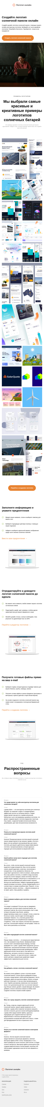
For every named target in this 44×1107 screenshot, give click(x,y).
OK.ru (25, 1092)
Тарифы (4, 1087)
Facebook (26, 1084)
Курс (3, 1092)
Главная (4, 1084)
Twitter (25, 1087)
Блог (3, 1089)
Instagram (26, 1089)
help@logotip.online (7, 1095)
